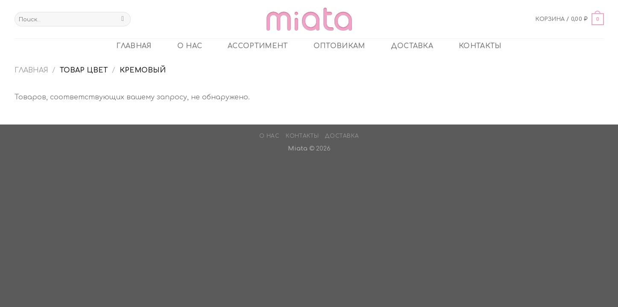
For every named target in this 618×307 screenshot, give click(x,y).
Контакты (480, 46)
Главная (31, 70)
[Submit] (123, 19)
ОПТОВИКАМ (339, 46)
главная (133, 46)
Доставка (412, 46)
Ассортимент (258, 46)
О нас (189, 46)
